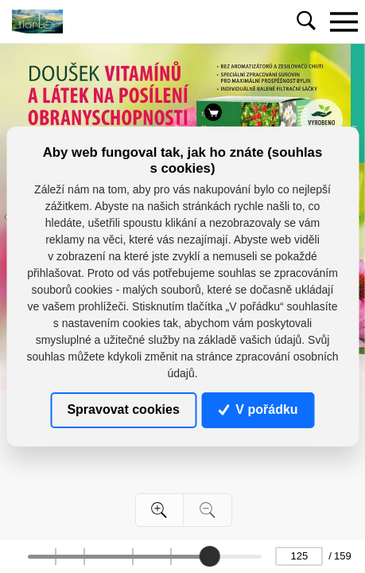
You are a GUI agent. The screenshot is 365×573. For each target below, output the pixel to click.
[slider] (210, 556)
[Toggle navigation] (343, 21)
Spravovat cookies (123, 409)
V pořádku (258, 409)
